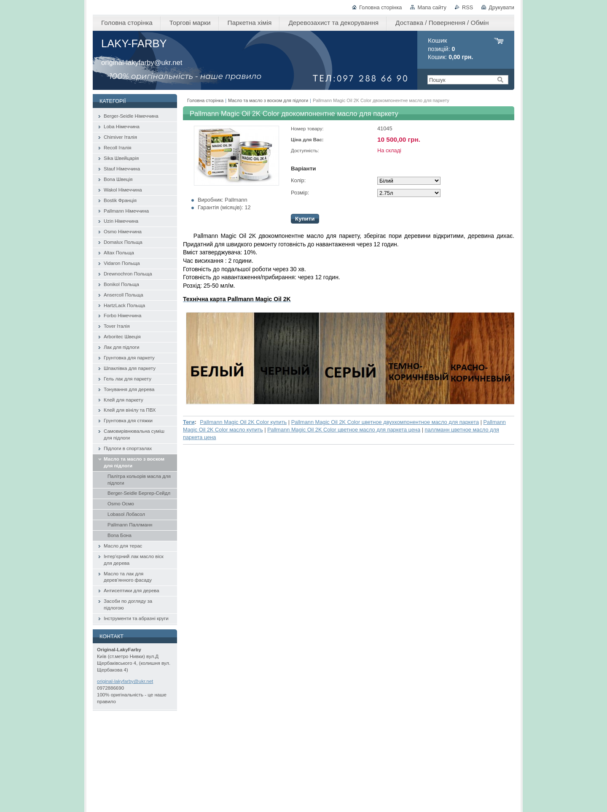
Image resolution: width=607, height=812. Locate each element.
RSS (467, 7)
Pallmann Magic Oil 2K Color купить (243, 422)
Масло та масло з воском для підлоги (268, 100)
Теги (189, 422)
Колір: (298, 180)
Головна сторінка (380, 7)
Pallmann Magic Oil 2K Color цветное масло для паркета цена (343, 429)
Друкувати (501, 7)
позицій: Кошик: (450, 48)
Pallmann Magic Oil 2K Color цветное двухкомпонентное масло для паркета (385, 422)
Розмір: (300, 192)
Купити (305, 219)
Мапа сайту (431, 7)
